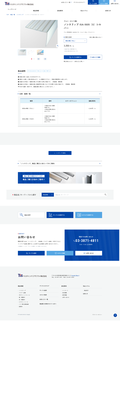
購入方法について (68, 61)
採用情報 (64, 302)
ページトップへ (115, 322)
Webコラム (86, 293)
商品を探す (30, 218)
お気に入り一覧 (66, 3)
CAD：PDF (49, 71)
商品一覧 (12, 14)
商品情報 (20, 293)
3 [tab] (34, 59)
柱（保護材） (22, 306)
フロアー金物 (22, 299)
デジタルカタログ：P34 (34, 71)
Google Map (74, 283)
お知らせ (108, 9)
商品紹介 (86, 297)
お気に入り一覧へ (78, 61)
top (7, 14)
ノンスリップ (20, 14)
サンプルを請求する (63, 218)
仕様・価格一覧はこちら (95, 37)
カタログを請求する (91, 218)
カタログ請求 (44, 302)
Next (45, 59)
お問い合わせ (65, 304)
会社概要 (64, 299)
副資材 (20, 313)
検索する (105, 195)
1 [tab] (31, 59)
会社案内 (64, 293)
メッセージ (65, 297)
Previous (39, 59)
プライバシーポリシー (96, 321)
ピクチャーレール (23, 308)
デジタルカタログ (79, 3)
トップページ (12, 9)
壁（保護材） (22, 304)
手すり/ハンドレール (24, 302)
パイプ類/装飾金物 (24, 311)
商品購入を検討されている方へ (49, 312)
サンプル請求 (44, 297)
